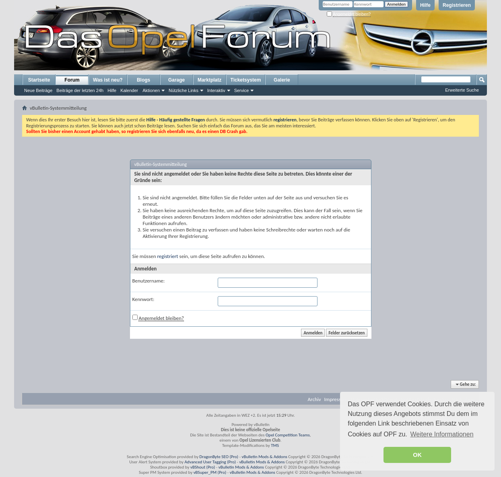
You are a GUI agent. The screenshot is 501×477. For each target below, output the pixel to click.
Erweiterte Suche (462, 90)
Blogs (143, 80)
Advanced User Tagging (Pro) (210, 462)
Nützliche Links (183, 90)
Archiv (314, 399)
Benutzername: (148, 281)
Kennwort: (143, 299)
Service (241, 90)
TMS (275, 445)
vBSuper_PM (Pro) (210, 472)
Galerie (282, 80)
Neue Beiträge (38, 90)
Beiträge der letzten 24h (79, 90)
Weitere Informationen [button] (441, 434)
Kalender (129, 90)
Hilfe (425, 5)
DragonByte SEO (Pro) (219, 456)
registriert (167, 256)
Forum (71, 80)
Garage (176, 80)
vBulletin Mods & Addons (264, 456)
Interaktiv (216, 90)
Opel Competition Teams (288, 435)
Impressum (336, 399)
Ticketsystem (246, 80)
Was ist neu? (108, 80)
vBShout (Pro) (202, 467)
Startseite (39, 80)
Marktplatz (209, 80)
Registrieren (457, 5)
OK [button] (417, 455)
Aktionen (151, 90)
